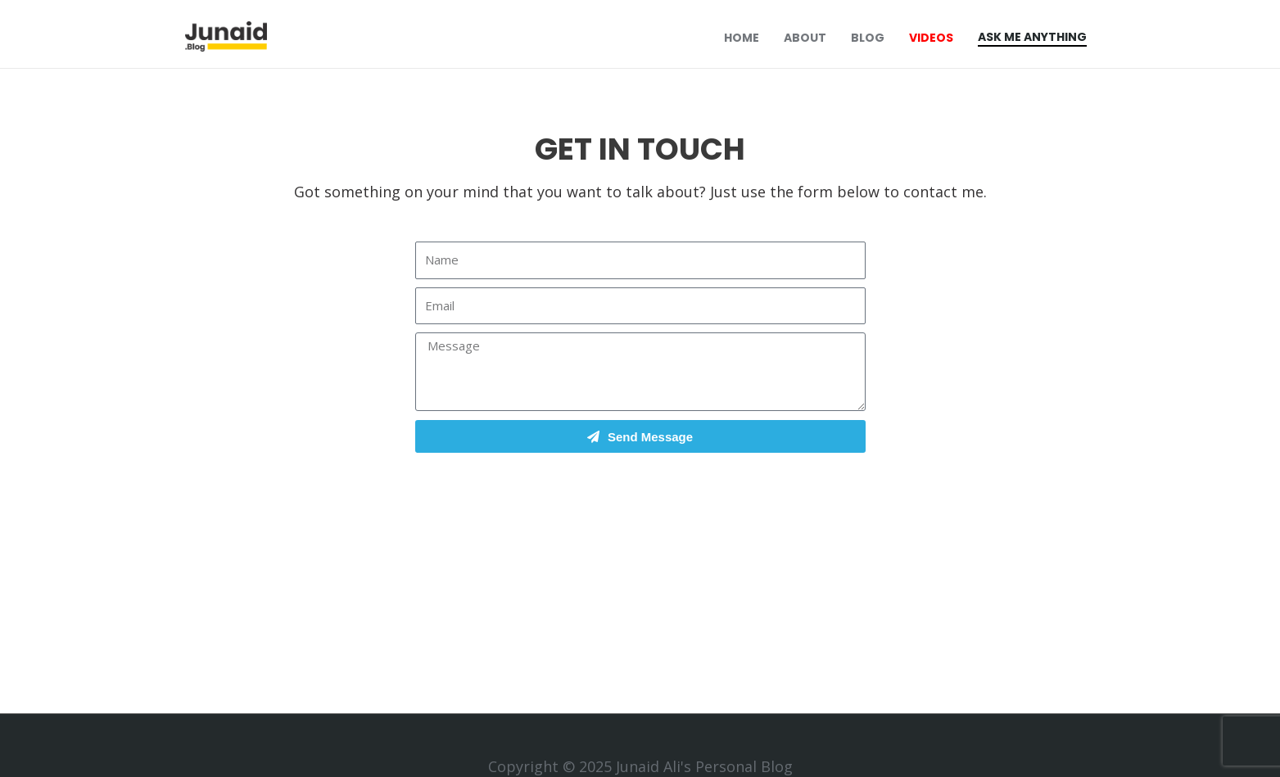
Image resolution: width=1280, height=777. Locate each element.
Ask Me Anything (1032, 37)
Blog (867, 37)
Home (741, 37)
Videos (931, 37)
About (805, 37)
